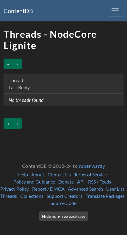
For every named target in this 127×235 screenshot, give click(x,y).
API (81, 181)
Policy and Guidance (34, 181)
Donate (66, 181)
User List (115, 189)
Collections (31, 196)
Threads (8, 196)
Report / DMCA (48, 189)
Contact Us (59, 174)
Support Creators (64, 196)
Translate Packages (105, 196)
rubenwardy (92, 166)
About (37, 174)
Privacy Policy (14, 189)
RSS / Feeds (99, 181)
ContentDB (18, 10)
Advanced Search (85, 189)
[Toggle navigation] (115, 11)
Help (23, 174)
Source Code (63, 203)
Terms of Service (90, 174)
